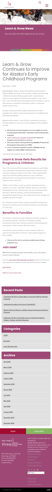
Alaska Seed (39, 431)
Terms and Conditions (35, 484)
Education (7, 341)
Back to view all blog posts (12, 273)
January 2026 (8, 378)
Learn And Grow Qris (10, 346)
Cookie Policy (32, 481)
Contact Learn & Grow (35, 465)
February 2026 (8, 373)
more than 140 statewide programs (21, 260)
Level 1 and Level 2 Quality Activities (20, 138)
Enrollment (31, 460)
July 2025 (7, 395)
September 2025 (9, 384)
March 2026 (8, 367)
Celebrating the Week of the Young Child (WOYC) (19, 304)
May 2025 (7, 401)
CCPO (6, 335)
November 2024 (9, 423)
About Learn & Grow (34, 454)
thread (13, 431)
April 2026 (7, 362)
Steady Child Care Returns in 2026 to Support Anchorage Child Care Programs (26, 311)
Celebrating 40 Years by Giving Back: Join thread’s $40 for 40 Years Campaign (26, 298)
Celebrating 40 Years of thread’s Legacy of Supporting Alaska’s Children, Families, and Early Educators (24, 319)
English (31, 473)
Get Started (7, 267)
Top (48, 490)
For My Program (33, 457)
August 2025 (8, 390)
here (16, 243)
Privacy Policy (32, 479)
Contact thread (6, 462)
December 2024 (9, 417)
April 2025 (7, 406)
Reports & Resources (34, 463)
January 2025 (8, 412)
